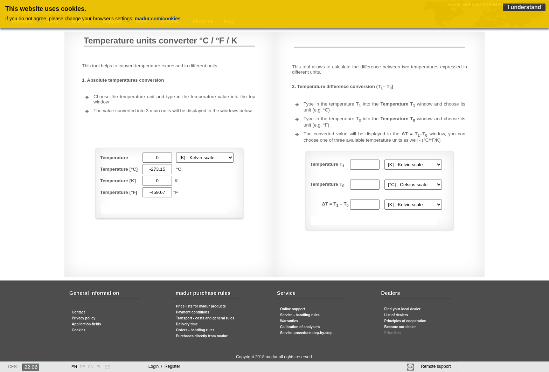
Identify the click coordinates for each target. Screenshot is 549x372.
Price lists (392, 333)
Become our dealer (400, 327)
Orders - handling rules (195, 330)
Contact (78, 312)
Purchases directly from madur (202, 336)
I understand (524, 7)
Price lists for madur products (201, 306)
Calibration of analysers (300, 327)
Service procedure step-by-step (306, 333)
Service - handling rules (300, 315)
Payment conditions (192, 312)
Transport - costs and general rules (205, 318)
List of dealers (396, 315)
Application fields (86, 324)
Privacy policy (83, 318)
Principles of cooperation (405, 321)
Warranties (289, 321)
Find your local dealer (402, 309)
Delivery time (187, 324)
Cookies (78, 330)
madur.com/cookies (158, 18)
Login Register (164, 366)
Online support (292, 309)
